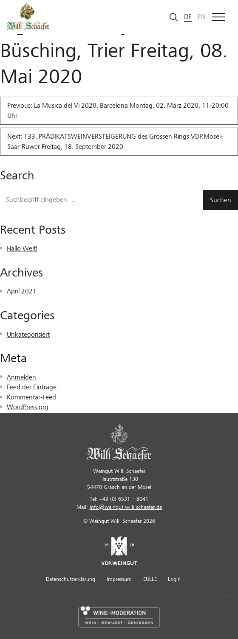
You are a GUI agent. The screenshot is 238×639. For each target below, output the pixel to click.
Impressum (119, 579)
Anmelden (21, 377)
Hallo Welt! (22, 248)
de (188, 17)
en (202, 17)
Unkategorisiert (28, 334)
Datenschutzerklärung (70, 579)
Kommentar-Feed (31, 397)
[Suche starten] (174, 17)
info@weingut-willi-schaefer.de (126, 507)
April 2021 (22, 291)
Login (174, 579)
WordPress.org (27, 407)
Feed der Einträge (32, 387)
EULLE (150, 579)
